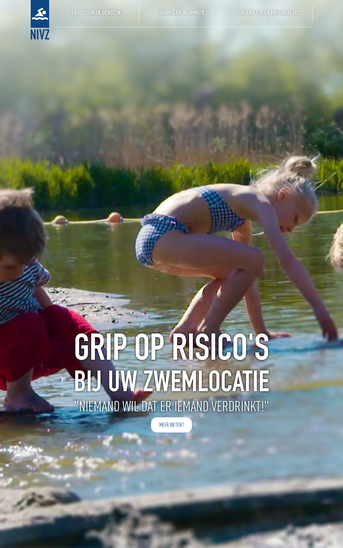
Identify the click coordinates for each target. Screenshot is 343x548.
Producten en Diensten (96, 13)
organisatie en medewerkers (269, 13)
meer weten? (171, 425)
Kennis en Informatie (182, 13)
